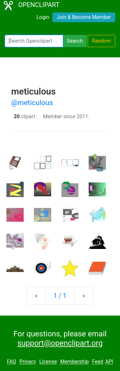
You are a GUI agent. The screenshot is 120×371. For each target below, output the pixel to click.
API (109, 362)
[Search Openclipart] (34, 41)
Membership (74, 362)
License (48, 362)
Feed (97, 362)
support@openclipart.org (59, 343)
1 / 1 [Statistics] (60, 296)
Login (42, 17)
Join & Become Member (84, 17)
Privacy (28, 362)
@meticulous (32, 102)
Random (101, 41)
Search (75, 41)
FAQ (11, 362)
